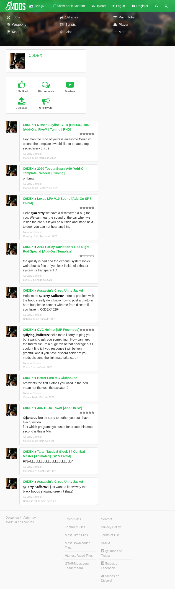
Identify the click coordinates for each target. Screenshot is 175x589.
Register (140, 6)
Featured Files (75, 527)
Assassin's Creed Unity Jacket (60, 290)
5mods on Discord (110, 578)
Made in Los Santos (20, 522)
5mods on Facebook (110, 565)
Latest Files (73, 519)
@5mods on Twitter (112, 553)
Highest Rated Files (79, 555)
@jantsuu (30, 418)
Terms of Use (110, 535)
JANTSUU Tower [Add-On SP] (59, 408)
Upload (99, 6)
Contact (106, 519)
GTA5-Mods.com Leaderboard (77, 566)
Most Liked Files (76, 535)
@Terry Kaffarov (51, 296)
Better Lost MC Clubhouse (57, 378)
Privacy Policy (111, 527)
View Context (32, 153)
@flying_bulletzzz (36, 335)
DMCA (105, 543)
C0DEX (35, 55)
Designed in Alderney (21, 517)
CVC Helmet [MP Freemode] (58, 329)
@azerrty (38, 213)
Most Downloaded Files (77, 545)
